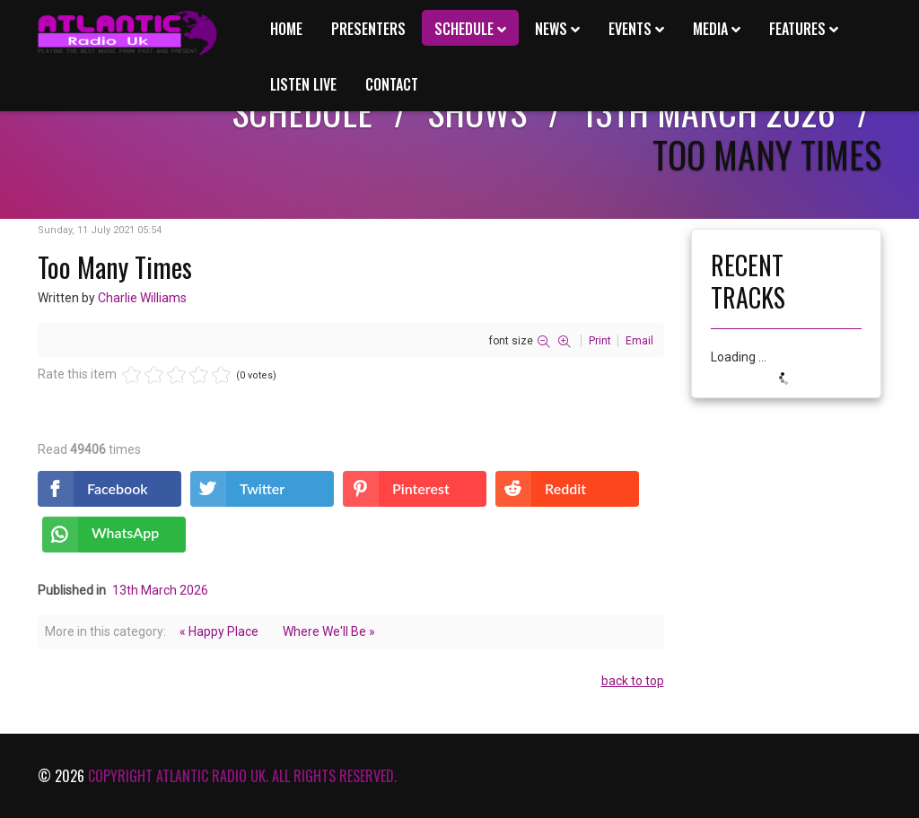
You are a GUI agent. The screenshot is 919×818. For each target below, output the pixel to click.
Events (630, 28)
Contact (391, 84)
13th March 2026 (160, 590)
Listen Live (303, 84)
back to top (632, 681)
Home (286, 28)
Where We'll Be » (329, 631)
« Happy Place (218, 631)
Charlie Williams (142, 298)
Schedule (464, 28)
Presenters (368, 28)
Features (797, 28)
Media (710, 28)
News (551, 28)
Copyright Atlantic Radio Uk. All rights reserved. (242, 776)
